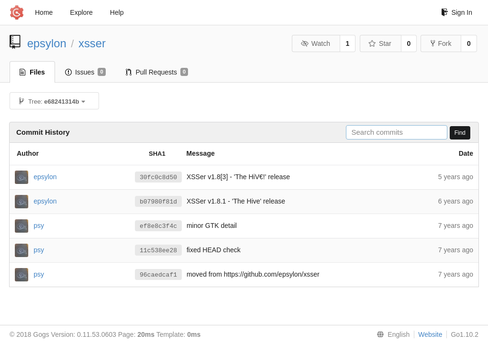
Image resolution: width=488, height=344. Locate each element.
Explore (81, 12)
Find (460, 132)
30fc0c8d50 (158, 177)
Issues (85, 72)
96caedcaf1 (158, 274)
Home (44, 12)
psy (38, 225)
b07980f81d (158, 201)
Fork (441, 43)
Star (379, 43)
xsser (92, 43)
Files (32, 72)
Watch (315, 43)
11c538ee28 (158, 250)
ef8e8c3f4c (158, 226)
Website (430, 334)
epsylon (47, 43)
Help (117, 12)
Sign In (456, 12)
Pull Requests (157, 72)
